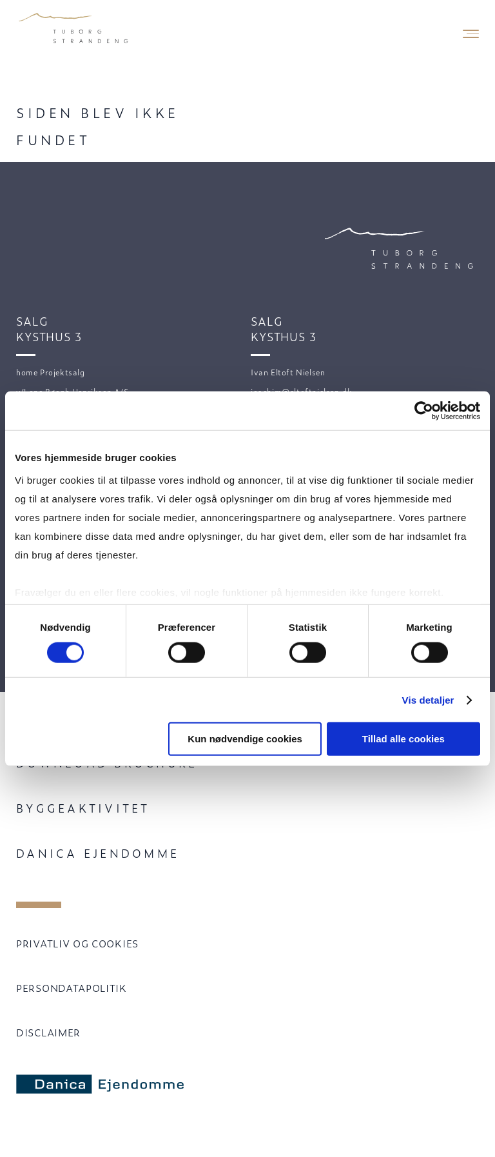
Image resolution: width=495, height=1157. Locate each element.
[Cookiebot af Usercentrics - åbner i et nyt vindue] (423, 410)
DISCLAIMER (48, 1032)
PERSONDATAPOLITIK (71, 987)
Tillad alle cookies (403, 738)
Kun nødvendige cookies (245, 738)
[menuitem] (247, 808)
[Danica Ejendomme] (105, 1085)
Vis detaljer (428, 700)
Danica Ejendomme (97, 853)
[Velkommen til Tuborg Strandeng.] (74, 29)
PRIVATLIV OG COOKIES (77, 943)
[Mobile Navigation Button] (471, 34)
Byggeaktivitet (83, 808)
